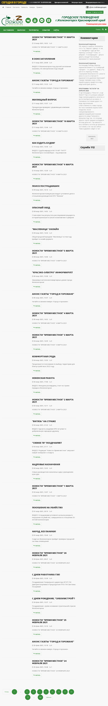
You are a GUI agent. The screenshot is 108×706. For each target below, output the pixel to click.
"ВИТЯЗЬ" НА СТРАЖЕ (44, 421)
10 (58, 692)
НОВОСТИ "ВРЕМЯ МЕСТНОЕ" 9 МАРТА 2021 (53, 165)
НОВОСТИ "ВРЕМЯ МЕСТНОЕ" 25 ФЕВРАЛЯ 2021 (49, 621)
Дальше (48, 697)
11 (65, 692)
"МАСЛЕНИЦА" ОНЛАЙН (45, 229)
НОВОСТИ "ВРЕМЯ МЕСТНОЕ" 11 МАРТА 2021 (53, 38)
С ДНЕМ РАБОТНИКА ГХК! (46, 574)
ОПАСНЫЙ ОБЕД (41, 207)
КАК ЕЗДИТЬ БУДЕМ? (43, 142)
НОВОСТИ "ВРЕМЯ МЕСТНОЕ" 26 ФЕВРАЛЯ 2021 (49, 554)
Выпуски (21, 30)
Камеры (32, 7)
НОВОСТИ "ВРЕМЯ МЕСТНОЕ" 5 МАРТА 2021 (53, 251)
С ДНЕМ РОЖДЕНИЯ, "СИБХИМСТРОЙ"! (53, 598)
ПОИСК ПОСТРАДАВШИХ (45, 186)
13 (27, 697)
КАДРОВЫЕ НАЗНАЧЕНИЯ (46, 464)
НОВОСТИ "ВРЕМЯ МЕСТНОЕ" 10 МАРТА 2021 (53, 122)
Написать (24, 7)
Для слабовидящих (96, 7)
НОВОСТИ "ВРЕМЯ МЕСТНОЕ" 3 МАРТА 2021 (53, 336)
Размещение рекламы (96, 24)
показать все (92, 137)
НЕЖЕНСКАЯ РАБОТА (43, 378)
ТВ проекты (34, 30)
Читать (36, 51)
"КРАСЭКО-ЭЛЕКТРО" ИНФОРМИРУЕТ (52, 272)
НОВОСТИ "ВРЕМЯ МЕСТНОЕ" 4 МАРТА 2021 (53, 314)
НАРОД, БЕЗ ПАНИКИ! (44, 531)
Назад (6, 692)
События (46, 30)
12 (71, 692)
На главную (8, 30)
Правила (39, 7)
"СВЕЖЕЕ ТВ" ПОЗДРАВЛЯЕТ (47, 442)
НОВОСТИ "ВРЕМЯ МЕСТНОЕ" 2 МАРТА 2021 (53, 400)
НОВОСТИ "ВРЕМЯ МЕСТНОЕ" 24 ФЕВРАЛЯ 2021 (49, 662)
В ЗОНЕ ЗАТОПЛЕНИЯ (43, 58)
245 (40, 697)
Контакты (16, 7)
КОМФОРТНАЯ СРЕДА (43, 356)
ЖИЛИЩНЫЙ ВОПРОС (44, 99)
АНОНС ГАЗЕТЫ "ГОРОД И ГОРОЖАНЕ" (53, 80)
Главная (8, 7)
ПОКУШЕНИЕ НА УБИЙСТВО (47, 507)
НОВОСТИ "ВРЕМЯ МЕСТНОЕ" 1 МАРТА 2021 (53, 487)
